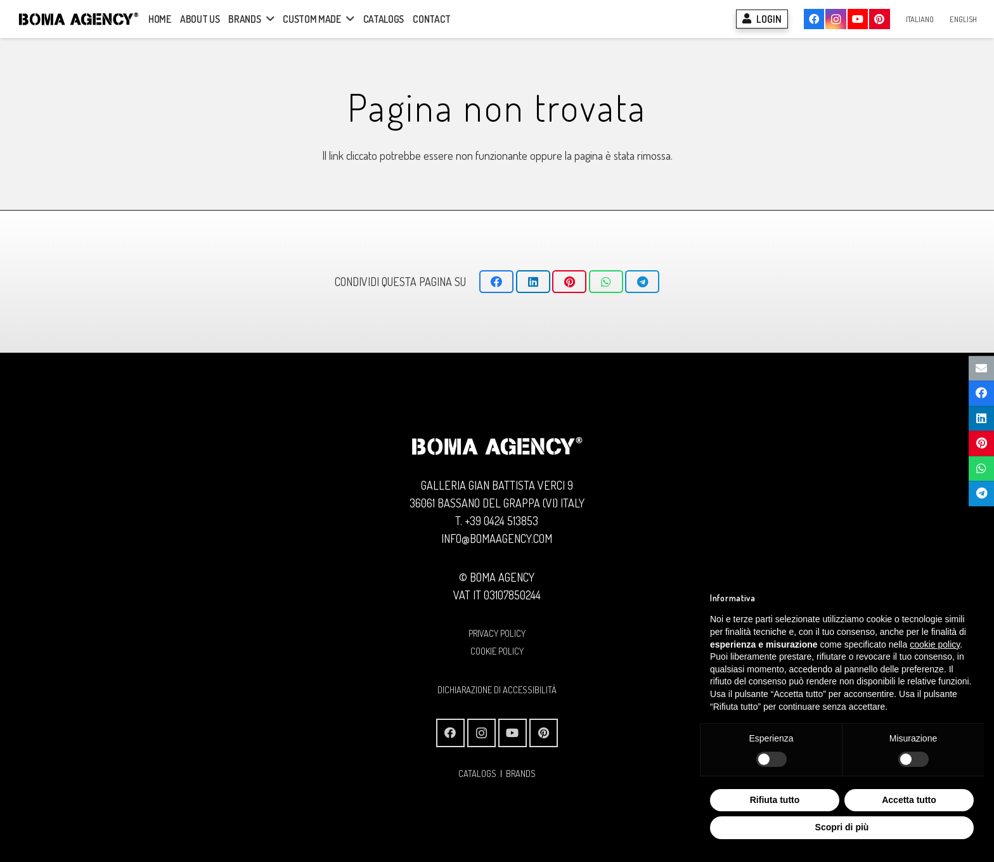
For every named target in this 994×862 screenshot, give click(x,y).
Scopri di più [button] (842, 827)
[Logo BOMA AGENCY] (78, 19)
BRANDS (521, 773)
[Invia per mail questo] (981, 368)
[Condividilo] (496, 281)
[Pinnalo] (569, 281)
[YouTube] (858, 19)
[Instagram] (835, 19)
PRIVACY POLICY (497, 633)
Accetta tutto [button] (909, 800)
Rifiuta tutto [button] (775, 800)
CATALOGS (477, 773)
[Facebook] (814, 19)
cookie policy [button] (935, 644)
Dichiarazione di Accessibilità (497, 689)
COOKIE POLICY (497, 650)
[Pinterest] (879, 19)
